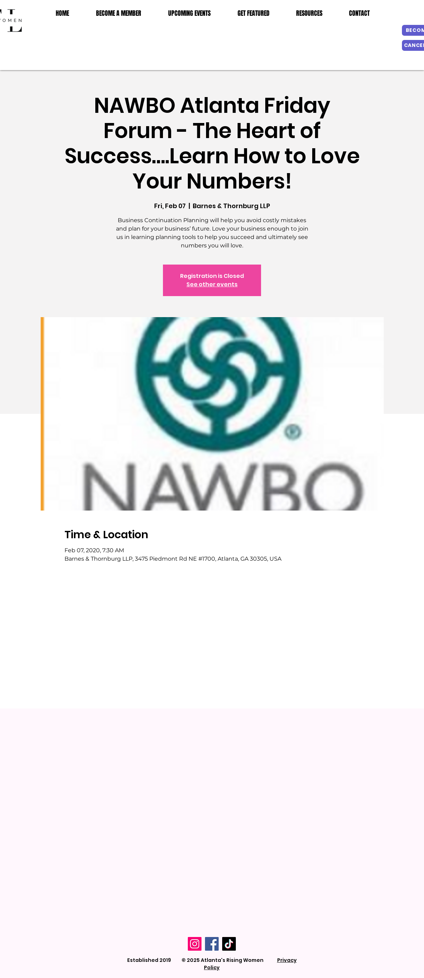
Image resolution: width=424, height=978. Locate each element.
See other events (212, 284)
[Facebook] (212, 944)
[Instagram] (194, 944)
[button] (309, 13)
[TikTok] (229, 944)
